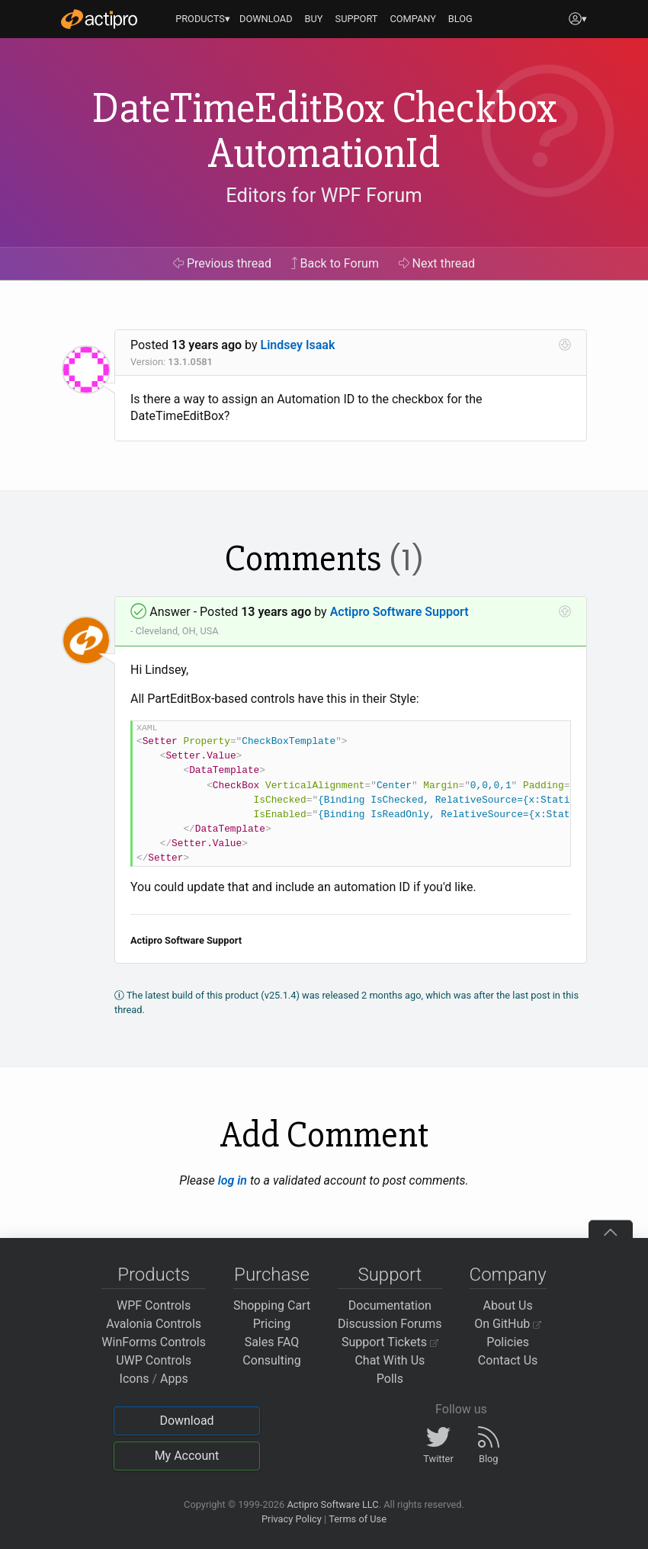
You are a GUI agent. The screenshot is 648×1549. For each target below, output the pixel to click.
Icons (134, 1378)
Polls (390, 1378)
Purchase (272, 1274)
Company (508, 1274)
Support (390, 1274)
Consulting (271, 1360)
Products (153, 1274)
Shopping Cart (271, 1305)
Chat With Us (389, 1360)
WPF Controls (154, 1305)
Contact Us (508, 1360)
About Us (508, 1305)
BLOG (460, 18)
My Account (187, 1455)
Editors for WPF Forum (324, 195)
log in (232, 1180)
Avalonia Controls (153, 1323)
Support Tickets (390, 1342)
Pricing (272, 1323)
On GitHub (507, 1323)
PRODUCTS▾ (202, 18)
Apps (174, 1378)
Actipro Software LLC (332, 1504)
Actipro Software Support (399, 612)
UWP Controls (153, 1360)
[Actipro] (99, 19)
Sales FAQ (272, 1342)
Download (186, 1420)
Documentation (389, 1305)
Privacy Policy (291, 1519)
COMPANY (413, 18)
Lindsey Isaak (298, 345)
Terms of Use (358, 1519)
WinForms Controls (153, 1342)
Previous (222, 263)
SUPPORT (356, 18)
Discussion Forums (390, 1323)
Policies (507, 1342)
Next (437, 263)
